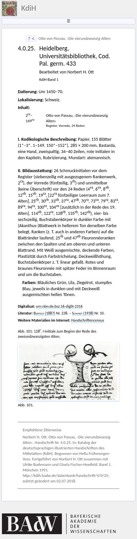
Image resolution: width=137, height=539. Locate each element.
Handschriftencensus (87, 320)
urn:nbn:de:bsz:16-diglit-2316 (59, 306)
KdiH (28, 8)
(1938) (83, 313)
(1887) (44, 313)
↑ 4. (31, 38)
